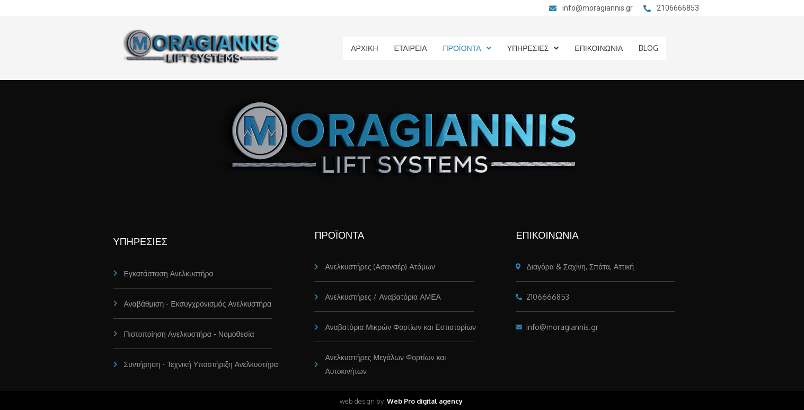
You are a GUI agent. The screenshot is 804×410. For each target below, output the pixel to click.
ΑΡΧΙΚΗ (363, 48)
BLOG (650, 48)
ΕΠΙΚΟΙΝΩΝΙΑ (599, 48)
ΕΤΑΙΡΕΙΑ (410, 48)
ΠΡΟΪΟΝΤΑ (467, 48)
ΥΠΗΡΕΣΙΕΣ (533, 48)
